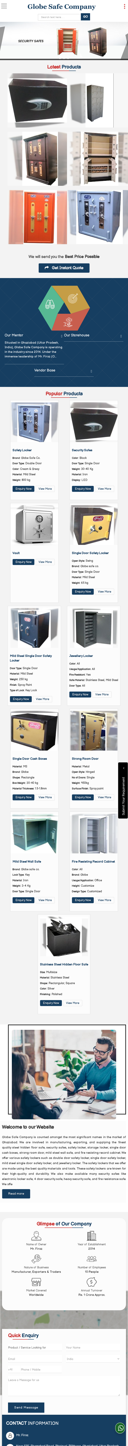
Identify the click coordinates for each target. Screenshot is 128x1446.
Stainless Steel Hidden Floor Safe (64, 964)
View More (45, 489)
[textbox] (35, 1347)
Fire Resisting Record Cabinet (93, 862)
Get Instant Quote (64, 268)
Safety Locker (22, 450)
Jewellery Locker (81, 656)
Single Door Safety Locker (90, 553)
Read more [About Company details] (16, 1194)
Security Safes (82, 450)
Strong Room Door (85, 759)
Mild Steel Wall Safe (26, 862)
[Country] (93, 1359)
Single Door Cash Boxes (29, 759)
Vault (16, 553)
